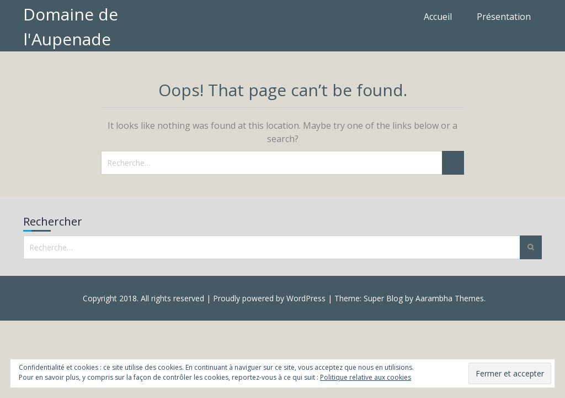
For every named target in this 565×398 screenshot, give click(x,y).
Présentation (504, 17)
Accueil (438, 17)
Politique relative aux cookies (365, 377)
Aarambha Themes (449, 298)
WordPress (306, 298)
